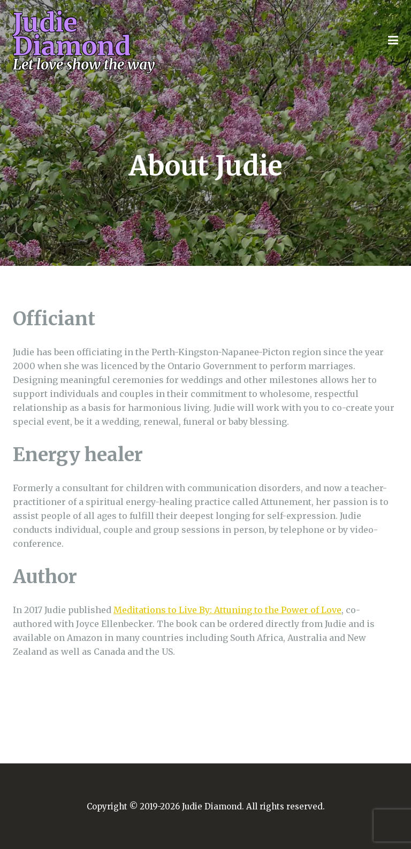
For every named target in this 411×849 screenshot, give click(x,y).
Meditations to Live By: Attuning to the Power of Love (227, 610)
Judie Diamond (88, 41)
